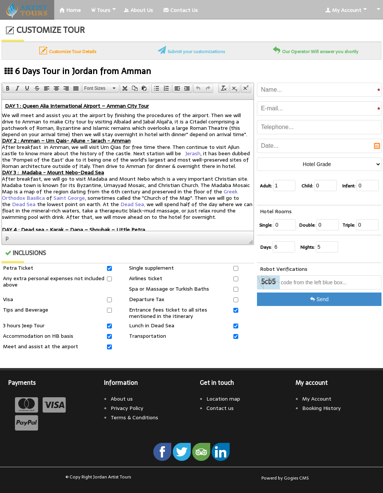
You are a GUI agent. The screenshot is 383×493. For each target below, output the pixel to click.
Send (319, 299)
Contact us (220, 408)
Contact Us (180, 10)
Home (70, 10)
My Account (343, 10)
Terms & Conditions (134, 417)
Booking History (321, 408)
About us (122, 399)
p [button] (7, 238)
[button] (8, 88)
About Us (138, 10)
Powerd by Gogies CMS (285, 478)
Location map (223, 399)
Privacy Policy (127, 408)
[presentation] (8, 88)
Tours (100, 10)
